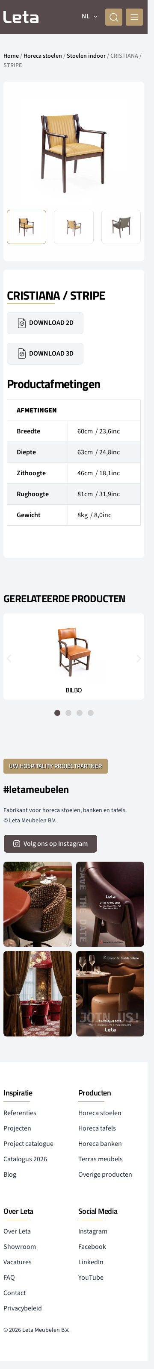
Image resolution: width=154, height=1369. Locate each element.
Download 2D (45, 323)
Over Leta (17, 1231)
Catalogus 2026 (25, 1159)
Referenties (19, 1113)
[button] (8, 658)
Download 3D (45, 353)
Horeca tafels (97, 1128)
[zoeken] (114, 17)
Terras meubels (100, 1159)
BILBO (73, 690)
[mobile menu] (134, 17)
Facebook (92, 1246)
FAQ (9, 1277)
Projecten (17, 1128)
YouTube (91, 1277)
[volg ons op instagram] (50, 843)
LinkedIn (91, 1262)
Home (11, 56)
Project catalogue (28, 1143)
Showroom (19, 1246)
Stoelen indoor (86, 56)
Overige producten (105, 1174)
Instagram (92, 1231)
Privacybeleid (22, 1308)
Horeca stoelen (43, 56)
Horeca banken (100, 1143)
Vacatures (17, 1262)
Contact (14, 1293)
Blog (9, 1174)
